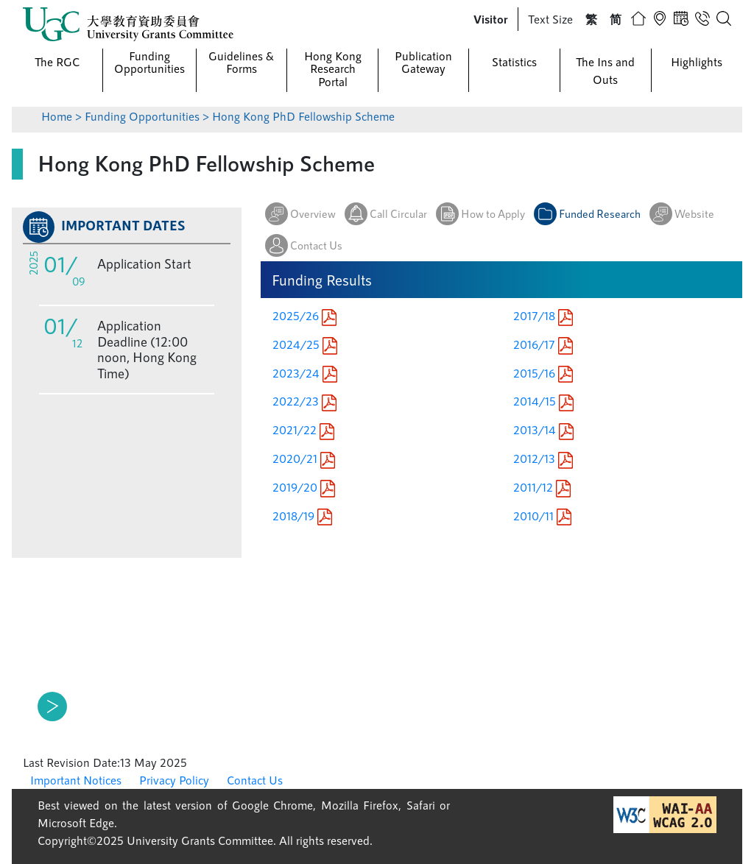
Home (56, 116)
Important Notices (75, 780)
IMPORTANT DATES (123, 225)
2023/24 (304, 373)
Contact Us (316, 245)
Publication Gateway (423, 62)
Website (694, 213)
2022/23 (304, 401)
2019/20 (303, 487)
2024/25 (304, 344)
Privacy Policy (174, 780)
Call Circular (398, 213)
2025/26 (304, 315)
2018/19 (302, 516)
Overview (313, 213)
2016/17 (543, 344)
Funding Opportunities (149, 62)
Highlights (696, 61)
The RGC (57, 61)
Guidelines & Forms (241, 62)
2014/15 (543, 401)
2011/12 (542, 487)
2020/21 (303, 458)
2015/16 (543, 373)
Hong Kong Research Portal (333, 68)
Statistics (514, 61)
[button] (491, 19)
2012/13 (543, 458)
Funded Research (600, 213)
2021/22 (303, 429)
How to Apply (493, 213)
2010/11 (542, 516)
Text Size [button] (550, 19)
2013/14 (543, 429)
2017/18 (543, 315)
